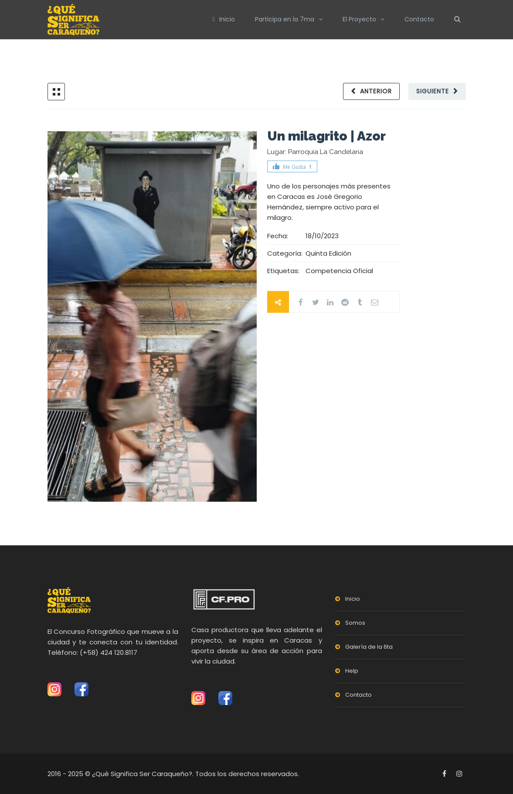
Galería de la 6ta (369, 647)
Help (351, 671)
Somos (355, 623)
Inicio (223, 19)
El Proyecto (359, 19)
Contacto (419, 19)
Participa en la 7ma (284, 19)
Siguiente (432, 91)
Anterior (376, 91)
